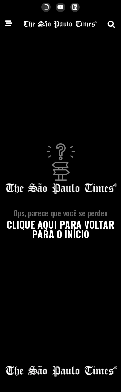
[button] (111, 24)
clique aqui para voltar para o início (60, 229)
